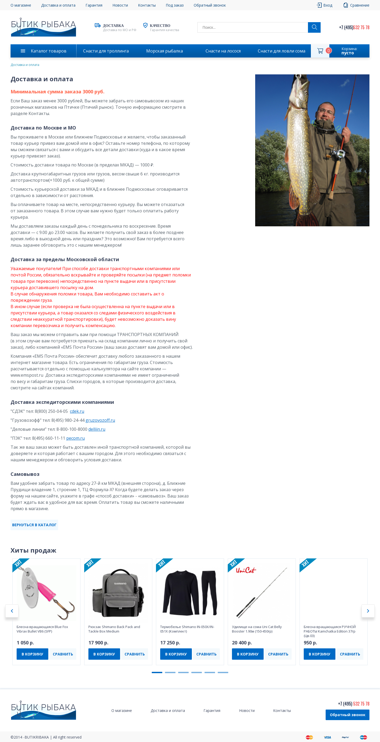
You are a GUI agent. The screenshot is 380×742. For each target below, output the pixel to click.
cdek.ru (77, 411)
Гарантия (94, 5)
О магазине (21, 5)
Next (368, 610)
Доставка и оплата (58, 5)
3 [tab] (183, 672)
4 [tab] (196, 672)
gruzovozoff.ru (100, 420)
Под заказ (175, 5)
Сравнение (359, 5)
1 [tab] (157, 672)
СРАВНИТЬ (63, 654)
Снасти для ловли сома (281, 51)
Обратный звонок (210, 5)
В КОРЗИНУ (32, 654)
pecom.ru (75, 438)
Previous (11, 610)
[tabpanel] (46, 611)
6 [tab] (223, 672)
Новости (120, 5)
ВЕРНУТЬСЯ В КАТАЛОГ (34, 524)
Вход (327, 5)
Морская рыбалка (164, 51)
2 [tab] (170, 672)
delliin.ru (96, 429)
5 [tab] (210, 672)
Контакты (147, 5)
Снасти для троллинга (106, 51)
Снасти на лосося (223, 51)
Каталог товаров (48, 51)
